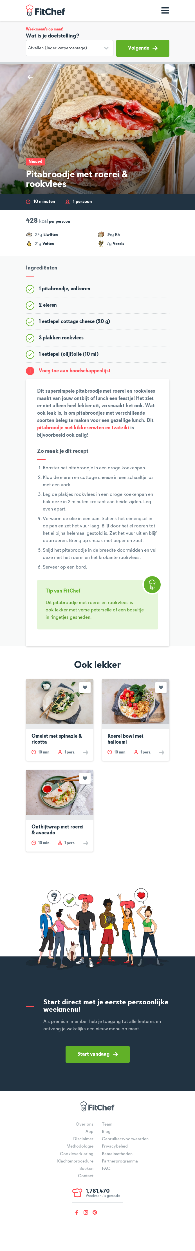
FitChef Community (45, 10)
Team (107, 1124)
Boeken (86, 1168)
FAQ (106, 1168)
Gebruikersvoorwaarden (125, 1139)
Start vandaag (97, 1054)
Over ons (84, 1124)
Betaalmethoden (117, 1154)
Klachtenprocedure (75, 1161)
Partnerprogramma (120, 1161)
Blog (106, 1132)
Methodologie (79, 1146)
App (89, 1132)
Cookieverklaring (76, 1154)
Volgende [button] (143, 48)
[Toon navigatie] (165, 10)
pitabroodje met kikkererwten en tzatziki (83, 427)
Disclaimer (83, 1139)
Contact (85, 1176)
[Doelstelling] (69, 48)
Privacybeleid (115, 1146)
